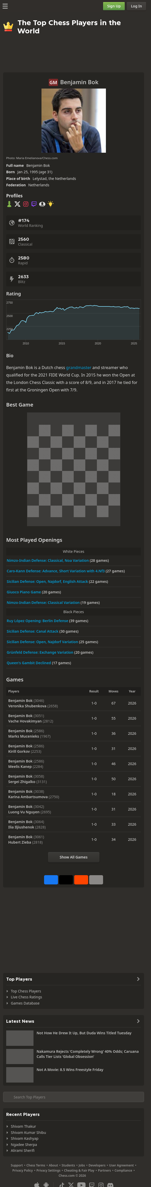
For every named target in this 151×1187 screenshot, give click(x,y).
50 (113, 778)
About (53, 1165)
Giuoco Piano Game (24, 592)
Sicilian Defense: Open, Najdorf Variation (43, 641)
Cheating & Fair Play (79, 1170)
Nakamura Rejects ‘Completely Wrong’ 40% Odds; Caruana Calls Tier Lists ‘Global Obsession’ (88, 1054)
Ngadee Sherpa (24, 1144)
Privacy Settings (48, 1170)
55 (113, 718)
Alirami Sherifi (23, 1150)
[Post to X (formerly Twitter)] (66, 879)
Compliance (123, 1170)
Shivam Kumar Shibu (28, 1132)
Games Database (25, 1003)
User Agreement (121, 1165)
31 (113, 748)
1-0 (94, 703)
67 (113, 703)
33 (113, 824)
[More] (96, 879)
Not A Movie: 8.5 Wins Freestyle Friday (70, 1069)
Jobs (82, 1165)
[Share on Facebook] (51, 879)
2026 (132, 703)
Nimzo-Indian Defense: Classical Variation (44, 602)
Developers (97, 1165)
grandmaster (78, 367)
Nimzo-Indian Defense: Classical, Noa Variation (48, 560)
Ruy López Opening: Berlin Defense (38, 620)
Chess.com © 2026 (72, 1175)
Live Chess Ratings (26, 997)
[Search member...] (73, 1097)
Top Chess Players (26, 991)
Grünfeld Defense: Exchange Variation (40, 652)
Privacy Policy (22, 1170)
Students (68, 1165)
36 (113, 733)
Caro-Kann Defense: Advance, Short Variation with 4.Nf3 (56, 570)
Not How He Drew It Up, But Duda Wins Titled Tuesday (84, 1032)
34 (113, 839)
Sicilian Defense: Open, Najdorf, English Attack (48, 581)
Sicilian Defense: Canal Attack (33, 631)
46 (113, 763)
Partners (104, 1170)
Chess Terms (36, 1165)
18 (113, 794)
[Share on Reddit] (81, 879)
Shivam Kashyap (24, 1138)
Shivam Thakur (23, 1126)
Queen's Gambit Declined (29, 662)
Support (17, 1165)
